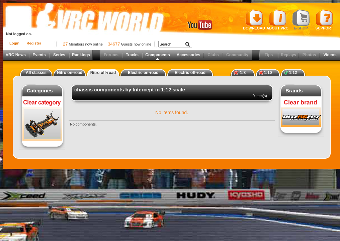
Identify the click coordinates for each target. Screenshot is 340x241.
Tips (269, 55)
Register (33, 43)
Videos (329, 55)
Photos (309, 55)
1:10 (268, 72)
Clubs (213, 55)
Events (39, 55)
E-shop (301, 19)
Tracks (132, 55)
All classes (36, 72)
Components (157, 55)
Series (59, 55)
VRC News (16, 55)
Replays (288, 55)
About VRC (277, 19)
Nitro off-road (103, 72)
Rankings (81, 55)
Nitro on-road (69, 72)
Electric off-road (190, 72)
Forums (111, 55)
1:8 (243, 72)
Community (237, 55)
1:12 (293, 72)
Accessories (188, 55)
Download (254, 19)
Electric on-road (143, 72)
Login (14, 43)
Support (324, 19)
